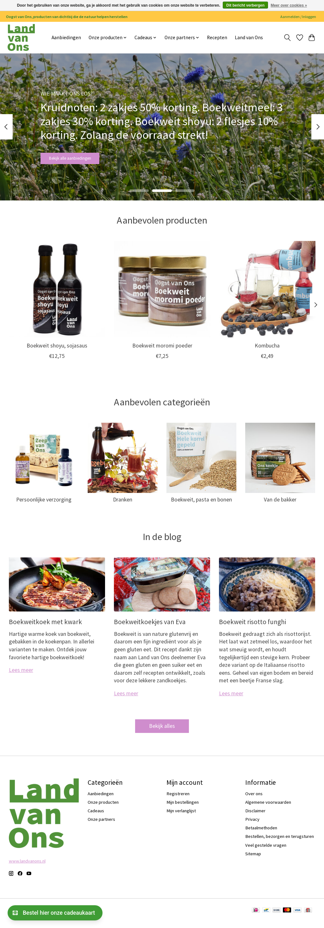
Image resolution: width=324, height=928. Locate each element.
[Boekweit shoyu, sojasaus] (57, 295)
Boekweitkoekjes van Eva (150, 627)
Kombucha (267, 351)
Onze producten (103, 808)
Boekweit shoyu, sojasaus (57, 351)
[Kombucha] (267, 295)
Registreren (178, 799)
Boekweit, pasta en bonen (201, 505)
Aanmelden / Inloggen (298, 16)
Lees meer (21, 675)
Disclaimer (255, 816)
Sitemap (253, 859)
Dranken (122, 505)
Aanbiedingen (66, 37)
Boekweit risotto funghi (252, 627)
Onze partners (101, 825)
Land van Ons (249, 37)
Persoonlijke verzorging (44, 505)
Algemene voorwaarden (268, 808)
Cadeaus (96, 816)
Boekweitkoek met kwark (45, 627)
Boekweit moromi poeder (162, 351)
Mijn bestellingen (182, 808)
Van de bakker (280, 505)
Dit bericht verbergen (245, 5)
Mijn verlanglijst (181, 816)
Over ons (254, 799)
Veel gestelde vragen (265, 851)
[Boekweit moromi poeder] (162, 295)
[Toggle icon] (287, 37)
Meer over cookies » (289, 5)
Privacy (252, 825)
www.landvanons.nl (27, 867)
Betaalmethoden (261, 833)
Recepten (217, 37)
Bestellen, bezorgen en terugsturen (279, 842)
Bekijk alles (162, 731)
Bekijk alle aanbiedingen (82, 160)
